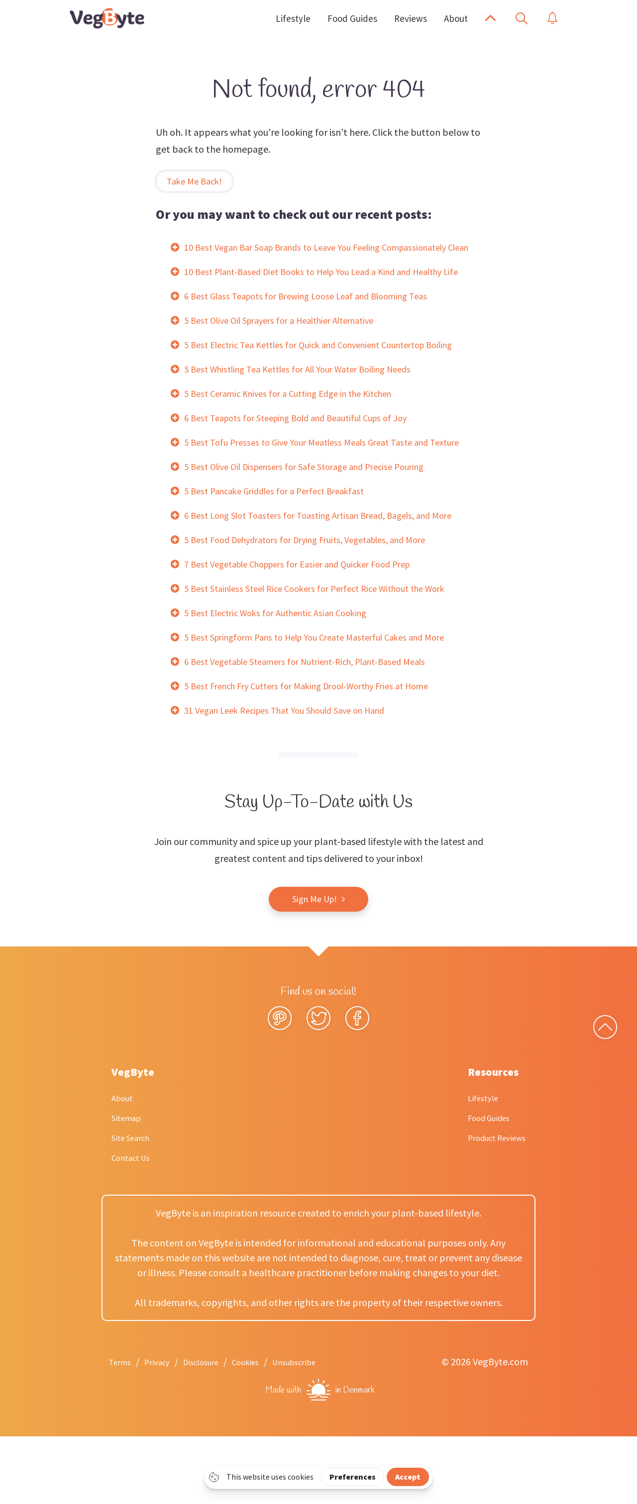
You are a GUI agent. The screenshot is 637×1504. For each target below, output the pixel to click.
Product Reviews (491, 1205)
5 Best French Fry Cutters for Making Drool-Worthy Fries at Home (320, 753)
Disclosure (213, 1429)
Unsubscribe (320, 1429)
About (124, 1165)
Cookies (264, 1429)
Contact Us (134, 1225)
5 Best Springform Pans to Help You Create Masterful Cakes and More (328, 704)
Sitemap (129, 1185)
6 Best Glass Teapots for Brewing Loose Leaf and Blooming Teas (317, 329)
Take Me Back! (197, 181)
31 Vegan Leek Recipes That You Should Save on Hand (296, 777)
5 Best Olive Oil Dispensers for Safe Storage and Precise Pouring (316, 534)
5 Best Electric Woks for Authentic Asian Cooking (285, 680)
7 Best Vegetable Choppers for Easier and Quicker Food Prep (310, 631)
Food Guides (481, 1185)
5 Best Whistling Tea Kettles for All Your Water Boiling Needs (310, 419)
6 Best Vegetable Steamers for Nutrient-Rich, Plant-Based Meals (318, 729)
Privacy (164, 1429)
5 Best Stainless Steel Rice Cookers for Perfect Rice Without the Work (328, 656)
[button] (490, 18)
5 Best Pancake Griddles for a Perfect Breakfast (282, 558)
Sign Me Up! (314, 966)
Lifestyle (474, 1165)
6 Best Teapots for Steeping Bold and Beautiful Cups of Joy (307, 468)
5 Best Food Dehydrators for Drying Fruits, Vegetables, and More (318, 607)
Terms (122, 1429)
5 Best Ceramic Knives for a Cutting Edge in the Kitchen (298, 444)
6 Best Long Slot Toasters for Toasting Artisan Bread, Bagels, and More (331, 582)
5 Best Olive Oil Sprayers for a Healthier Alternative (290, 354)
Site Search (134, 1205)
